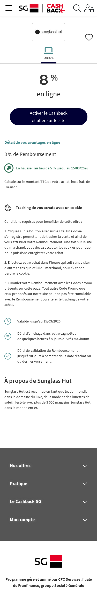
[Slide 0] (48, 62)
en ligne (49, 58)
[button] (48, 116)
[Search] (77, 8)
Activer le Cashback (49, 113)
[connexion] (89, 8)
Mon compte (22, 519)
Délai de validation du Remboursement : (48, 350)
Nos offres (20, 465)
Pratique (18, 483)
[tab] (48, 54)
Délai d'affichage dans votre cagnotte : (46, 333)
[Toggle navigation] (8, 8)
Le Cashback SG (25, 501)
